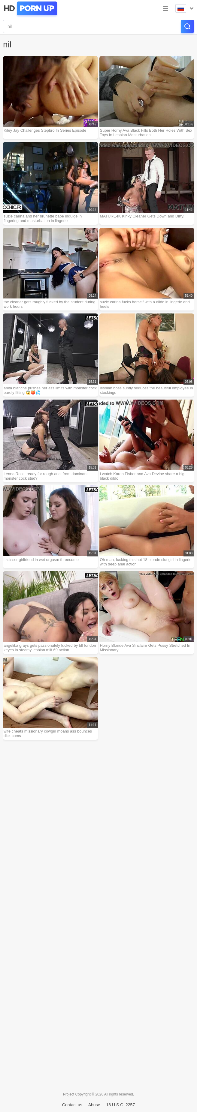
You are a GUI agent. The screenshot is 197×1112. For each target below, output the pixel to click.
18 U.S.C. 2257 (120, 1104)
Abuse (94, 1104)
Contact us (72, 1104)
